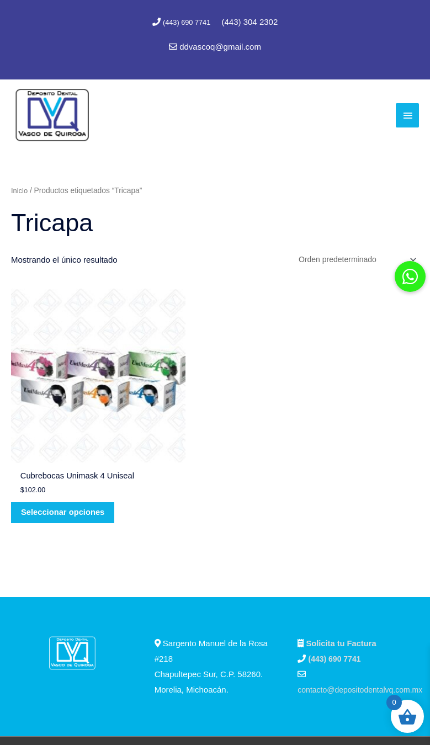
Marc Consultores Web (264, 715)
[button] (410, 276)
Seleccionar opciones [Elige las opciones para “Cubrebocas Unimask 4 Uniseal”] (55, 450)
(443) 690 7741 (187, 22)
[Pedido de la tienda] (351, 258)
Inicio (20, 188)
